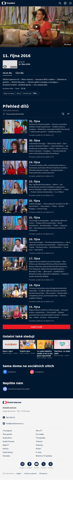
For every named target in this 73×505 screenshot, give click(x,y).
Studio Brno (7, 463)
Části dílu (20, 95)
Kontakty (6, 481)
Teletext (39, 466)
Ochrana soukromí (30, 499)
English (19, 499)
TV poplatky (40, 463)
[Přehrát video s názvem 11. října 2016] (36, 27)
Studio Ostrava (8, 466)
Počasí (38, 474)
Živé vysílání (7, 459)
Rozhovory (24, 119)
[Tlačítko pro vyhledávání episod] (63, 139)
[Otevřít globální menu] (70, 3)
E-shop (38, 477)
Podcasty (39, 470)
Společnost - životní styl (11, 119)
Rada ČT (6, 470)
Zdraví (18, 115)
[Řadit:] (68, 139)
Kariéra (5, 474)
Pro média (40, 459)
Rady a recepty (8, 115)
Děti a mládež (47, 115)
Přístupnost (43, 499)
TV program (7, 456)
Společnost (36, 115)
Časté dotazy (8, 477)
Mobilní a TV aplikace (44, 481)
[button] (36, 26)
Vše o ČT (39, 456)
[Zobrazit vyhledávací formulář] (60, 3)
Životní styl (26, 115)
